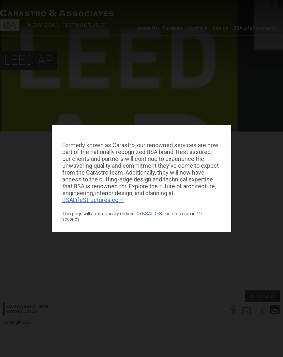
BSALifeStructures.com (93, 199)
